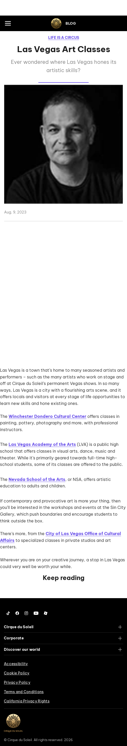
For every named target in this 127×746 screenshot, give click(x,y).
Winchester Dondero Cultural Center (47, 416)
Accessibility (16, 663)
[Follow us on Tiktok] (8, 613)
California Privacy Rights (27, 701)
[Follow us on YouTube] (36, 613)
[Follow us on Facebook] (17, 613)
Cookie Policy (17, 673)
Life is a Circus (63, 37)
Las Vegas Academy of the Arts (42, 444)
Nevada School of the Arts (37, 479)
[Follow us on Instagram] (26, 613)
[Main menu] (8, 23)
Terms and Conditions (24, 691)
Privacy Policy (17, 682)
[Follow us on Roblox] (45, 613)
